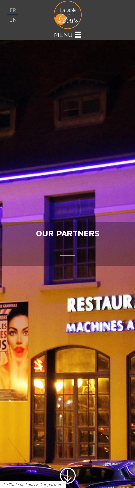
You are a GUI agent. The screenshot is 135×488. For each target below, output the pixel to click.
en (13, 20)
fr (13, 10)
